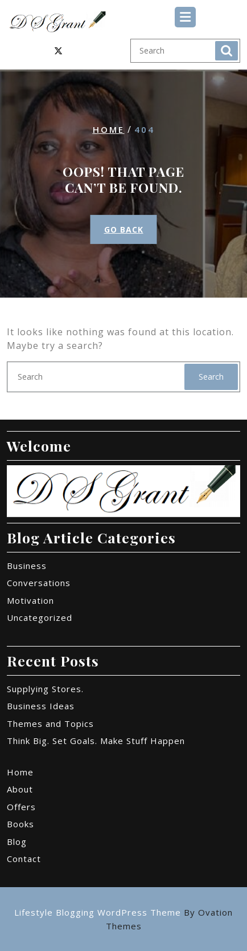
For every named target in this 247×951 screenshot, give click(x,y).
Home (109, 129)
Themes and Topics (50, 723)
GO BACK (123, 229)
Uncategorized (39, 617)
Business (27, 565)
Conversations (39, 582)
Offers (21, 806)
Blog (17, 841)
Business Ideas (41, 706)
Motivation (30, 600)
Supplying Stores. (45, 688)
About (20, 789)
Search (226, 50)
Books (20, 824)
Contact (24, 858)
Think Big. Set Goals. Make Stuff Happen (96, 740)
